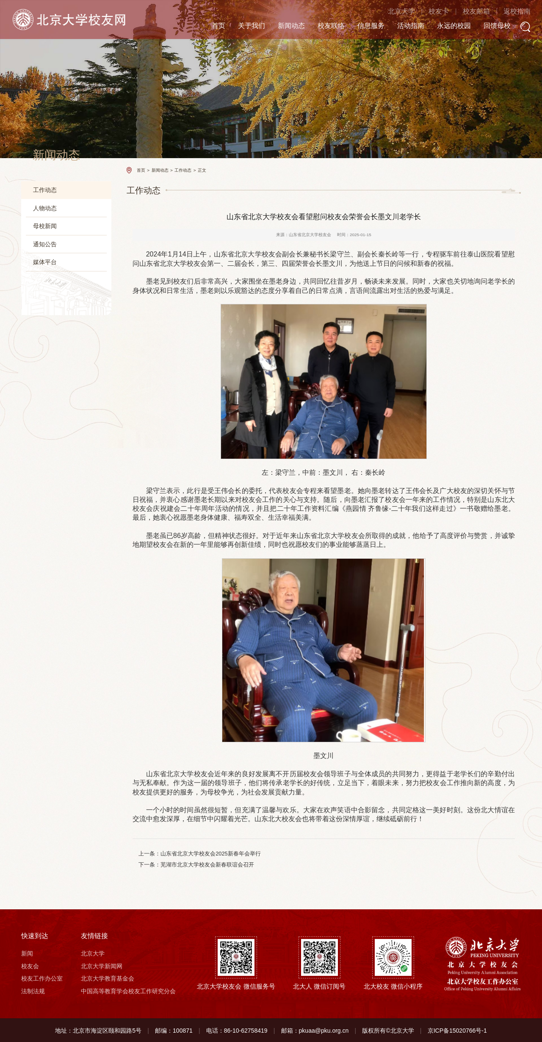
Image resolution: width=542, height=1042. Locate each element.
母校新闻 (45, 226)
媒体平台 (45, 262)
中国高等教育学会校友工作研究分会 (128, 990)
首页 (209, 26)
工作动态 (45, 190)
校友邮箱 (466, 12)
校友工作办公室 (42, 978)
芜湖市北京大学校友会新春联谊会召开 (207, 864)
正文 (202, 169)
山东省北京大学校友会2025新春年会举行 (210, 853)
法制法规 (33, 990)
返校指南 (507, 12)
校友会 (30, 965)
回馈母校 (487, 26)
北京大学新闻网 (101, 965)
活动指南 (401, 26)
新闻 (27, 953)
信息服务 (361, 26)
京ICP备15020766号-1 (457, 1029)
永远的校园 (444, 26)
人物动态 (45, 208)
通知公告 (45, 244)
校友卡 (429, 12)
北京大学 (391, 12)
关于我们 (241, 26)
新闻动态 (281, 26)
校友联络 (321, 26)
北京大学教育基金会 (107, 978)
